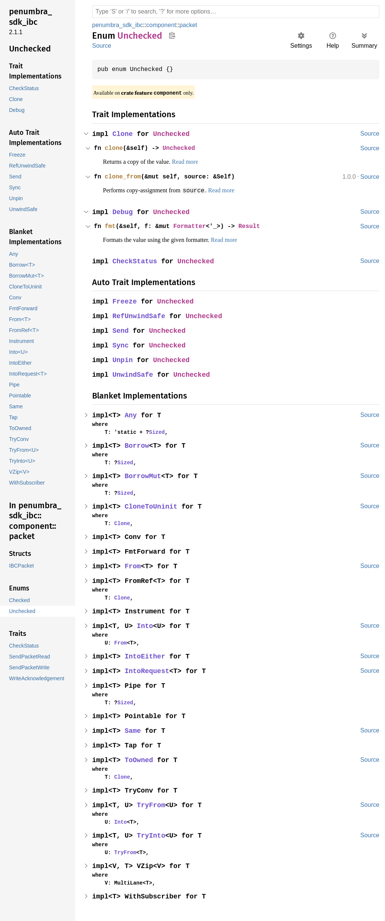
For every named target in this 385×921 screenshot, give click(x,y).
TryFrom (152, 805)
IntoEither (146, 656)
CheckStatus (135, 261)
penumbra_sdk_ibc (118, 25)
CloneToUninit (152, 506)
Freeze (125, 301)
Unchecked (172, 134)
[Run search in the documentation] (235, 11)
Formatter (194, 226)
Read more (195, 162)
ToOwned (139, 760)
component (163, 25)
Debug (123, 212)
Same (133, 730)
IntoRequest (148, 671)
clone (114, 148)
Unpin (123, 360)
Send (121, 330)
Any (131, 415)
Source (101, 45)
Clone (123, 134)
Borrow (137, 445)
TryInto (152, 835)
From (133, 566)
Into (146, 626)
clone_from (124, 177)
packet (191, 25)
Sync (121, 345)
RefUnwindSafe (140, 316)
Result (255, 226)
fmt (111, 226)
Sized (153, 432)
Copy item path (172, 35)
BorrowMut (143, 476)
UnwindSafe (133, 374)
